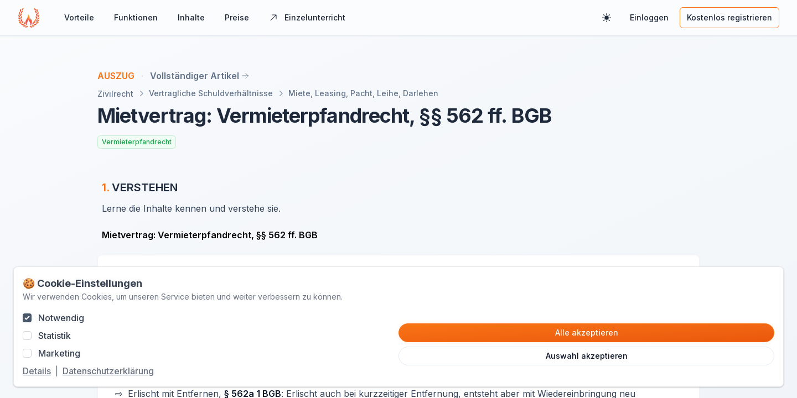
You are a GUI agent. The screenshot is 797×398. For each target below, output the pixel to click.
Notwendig (61, 317)
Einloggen (649, 17)
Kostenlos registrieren (729, 17)
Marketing (59, 353)
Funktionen (136, 17)
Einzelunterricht (307, 17)
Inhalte (191, 17)
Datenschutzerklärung (108, 370)
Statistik (54, 335)
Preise (237, 17)
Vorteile (79, 17)
